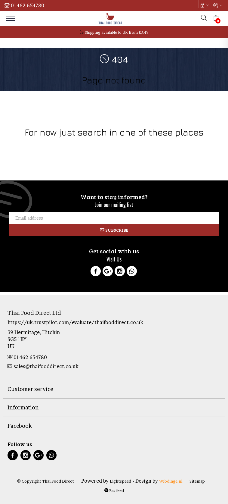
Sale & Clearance (148, 144)
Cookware (17, 144)
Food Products (43, 144)
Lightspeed (120, 481)
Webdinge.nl (170, 481)
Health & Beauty (89, 144)
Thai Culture (118, 144)
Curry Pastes (178, 144)
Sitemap (197, 481)
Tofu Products (207, 144)
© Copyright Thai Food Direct (45, 481)
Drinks (66, 144)
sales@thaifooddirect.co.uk (43, 366)
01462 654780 (27, 5)
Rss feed (114, 490)
